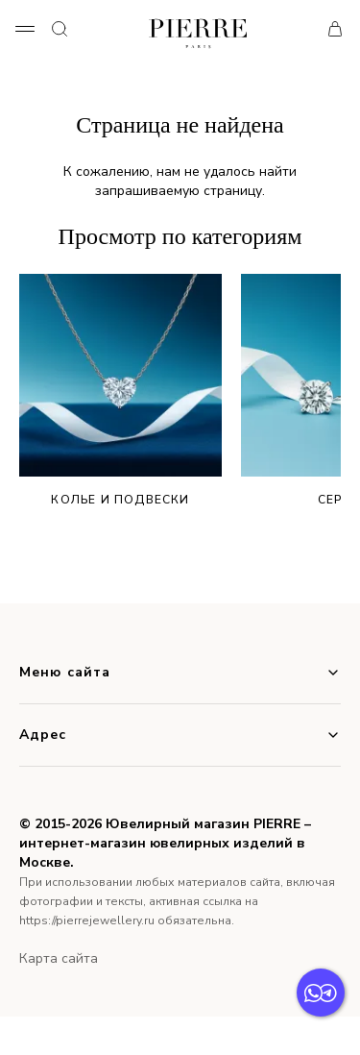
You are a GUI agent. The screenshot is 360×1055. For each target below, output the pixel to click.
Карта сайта (58, 958)
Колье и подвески (120, 390)
